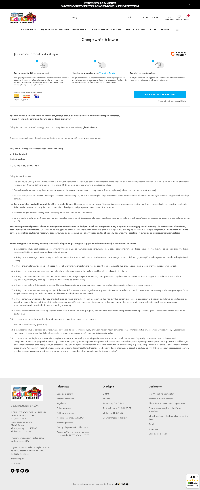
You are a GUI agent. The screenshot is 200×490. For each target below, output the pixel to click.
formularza (84, 78)
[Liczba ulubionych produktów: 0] (179, 17)
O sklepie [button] (108, 387)
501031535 (16, 463)
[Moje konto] (169, 17)
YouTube (106, 398)
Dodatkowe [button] (155, 387)
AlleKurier (182, 101)
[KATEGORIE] (28, 29)
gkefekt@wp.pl (17, 458)
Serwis (152, 424)
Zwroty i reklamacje (65, 398)
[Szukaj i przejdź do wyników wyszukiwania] (130, 18)
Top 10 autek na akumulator (161, 393)
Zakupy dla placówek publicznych (72, 427)
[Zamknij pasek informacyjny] (189, 4)
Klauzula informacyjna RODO (70, 417)
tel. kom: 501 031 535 (113, 413)
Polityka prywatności (66, 413)
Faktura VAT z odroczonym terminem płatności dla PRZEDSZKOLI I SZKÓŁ (73, 434)
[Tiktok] (27, 471)
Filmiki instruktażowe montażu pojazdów (167, 403)
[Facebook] (12, 471)
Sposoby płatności (65, 422)
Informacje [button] (63, 387)
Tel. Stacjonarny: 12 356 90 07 (117, 408)
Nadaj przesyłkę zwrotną (160, 94)
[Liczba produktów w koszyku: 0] (186, 17)
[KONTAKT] (166, 29)
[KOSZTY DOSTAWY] (135, 29)
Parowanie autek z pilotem (161, 398)
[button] (177, 29)
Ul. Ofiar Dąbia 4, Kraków (115, 417)
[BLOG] (153, 29)
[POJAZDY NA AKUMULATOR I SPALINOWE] (64, 29)
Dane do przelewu (65, 393)
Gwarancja (153, 428)
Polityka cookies (64, 408)
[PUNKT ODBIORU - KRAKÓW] (106, 29)
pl (145, 17)
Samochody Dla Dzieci (113, 403)
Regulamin (61, 403)
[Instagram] (17, 471)
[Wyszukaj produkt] (101, 17)
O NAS (106, 393)
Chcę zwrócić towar (158, 433)
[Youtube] (22, 471)
